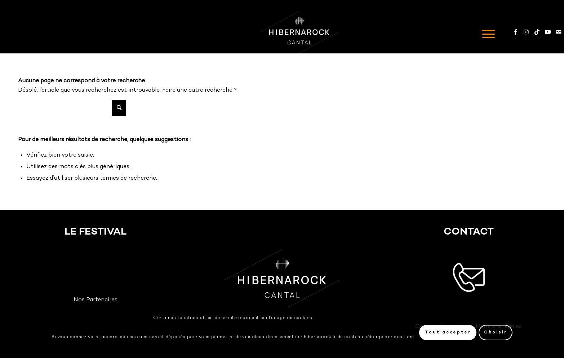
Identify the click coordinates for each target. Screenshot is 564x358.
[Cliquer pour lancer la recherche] (119, 108)
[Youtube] (547, 31)
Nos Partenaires (95, 300)
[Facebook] (515, 31)
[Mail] (558, 31)
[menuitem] (486, 32)
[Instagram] (526, 31)
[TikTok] (537, 31)
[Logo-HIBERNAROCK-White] (299, 32)
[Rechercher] (72, 108)
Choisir (495, 332)
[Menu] (486, 32)
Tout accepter (448, 332)
